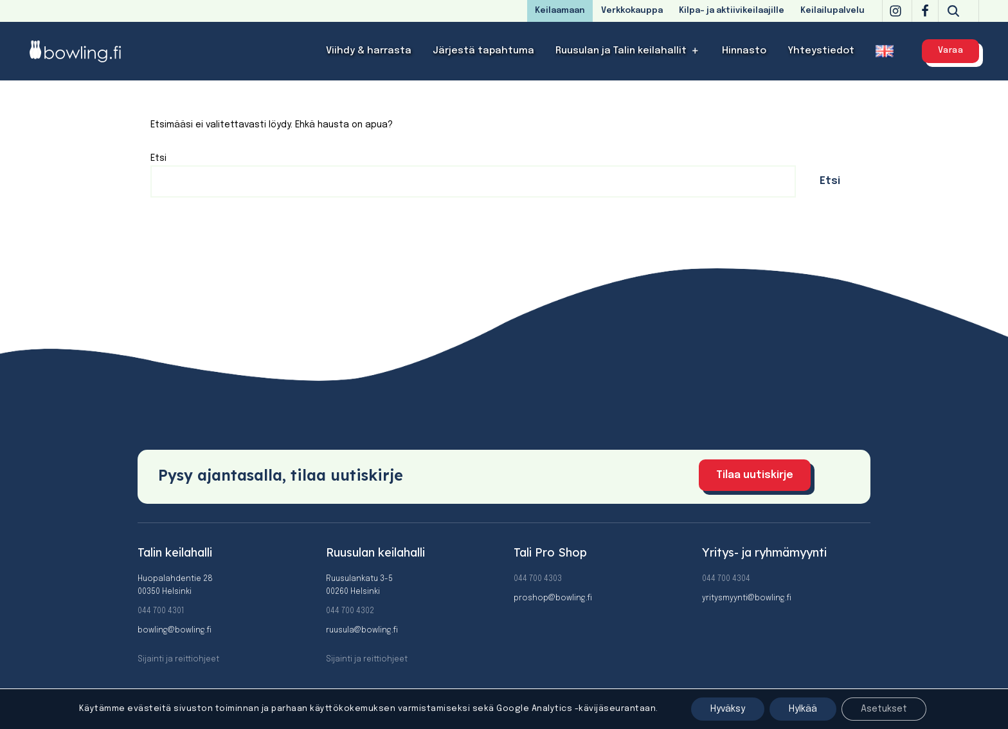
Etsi (158, 158)
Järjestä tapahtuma (483, 51)
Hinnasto (744, 51)
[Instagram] (895, 11)
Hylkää (803, 709)
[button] (695, 51)
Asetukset (884, 709)
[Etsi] (953, 11)
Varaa (951, 50)
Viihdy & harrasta (368, 51)
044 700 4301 (161, 611)
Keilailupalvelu (832, 10)
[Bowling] (83, 51)
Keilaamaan (560, 10)
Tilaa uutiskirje (754, 475)
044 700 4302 (350, 611)
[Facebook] (925, 11)
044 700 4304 (726, 579)
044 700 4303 (538, 579)
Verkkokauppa (632, 10)
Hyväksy (727, 709)
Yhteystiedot (821, 51)
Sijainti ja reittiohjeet (178, 659)
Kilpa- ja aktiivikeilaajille (731, 10)
